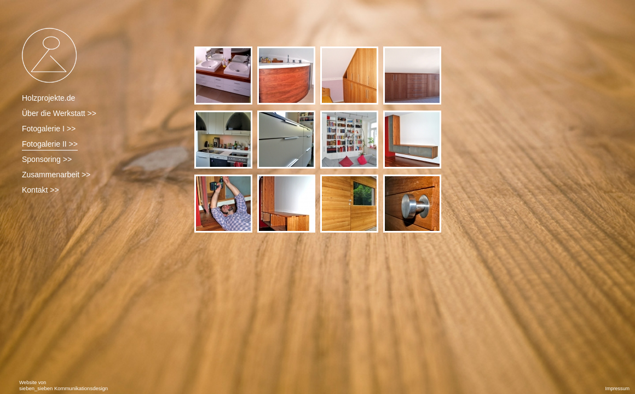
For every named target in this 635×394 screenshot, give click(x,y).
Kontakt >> (40, 190)
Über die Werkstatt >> (59, 113)
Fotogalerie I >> (49, 128)
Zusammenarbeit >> (56, 174)
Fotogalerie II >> (50, 144)
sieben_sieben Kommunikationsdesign (63, 388)
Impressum (617, 388)
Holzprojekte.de (48, 98)
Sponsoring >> (47, 159)
